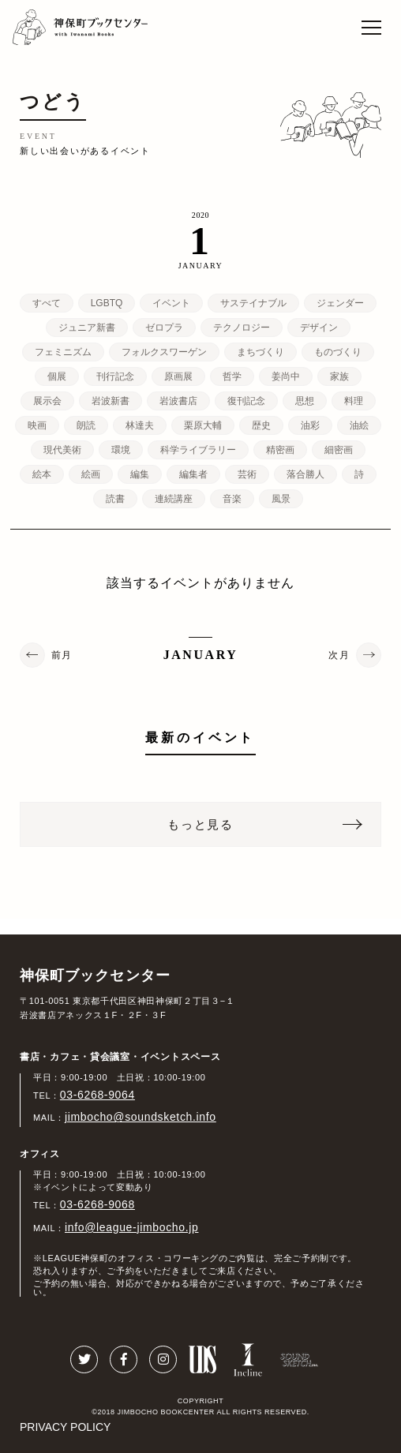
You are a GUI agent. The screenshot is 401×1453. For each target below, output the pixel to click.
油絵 (359, 425)
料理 (353, 400)
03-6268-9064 (97, 1094)
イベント (171, 303)
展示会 (47, 400)
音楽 (232, 498)
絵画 (90, 474)
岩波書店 (178, 400)
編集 (139, 474)
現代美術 (62, 449)
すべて (46, 303)
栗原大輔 (203, 425)
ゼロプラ (164, 327)
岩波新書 (110, 400)
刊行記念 (115, 376)
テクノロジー (241, 327)
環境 (120, 449)
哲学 (232, 376)
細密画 (338, 449)
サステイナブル (253, 303)
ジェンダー (340, 303)
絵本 (41, 474)
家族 (339, 376)
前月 (62, 655)
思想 (304, 400)
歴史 (261, 425)
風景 (281, 498)
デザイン (319, 327)
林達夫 (140, 425)
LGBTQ (107, 303)
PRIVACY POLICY (65, 1427)
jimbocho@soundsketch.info (140, 1116)
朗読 (86, 425)
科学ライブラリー (198, 449)
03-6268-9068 (97, 1204)
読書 (115, 498)
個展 (56, 376)
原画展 (178, 376)
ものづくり (338, 352)
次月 (339, 655)
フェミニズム (63, 352)
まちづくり (260, 352)
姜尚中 (286, 376)
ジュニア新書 (86, 327)
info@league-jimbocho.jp (131, 1227)
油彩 (310, 425)
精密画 (280, 449)
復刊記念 (246, 400)
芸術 (247, 474)
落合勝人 (305, 474)
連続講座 (174, 498)
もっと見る (200, 824)
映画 (37, 425)
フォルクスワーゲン (164, 352)
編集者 (193, 474)
